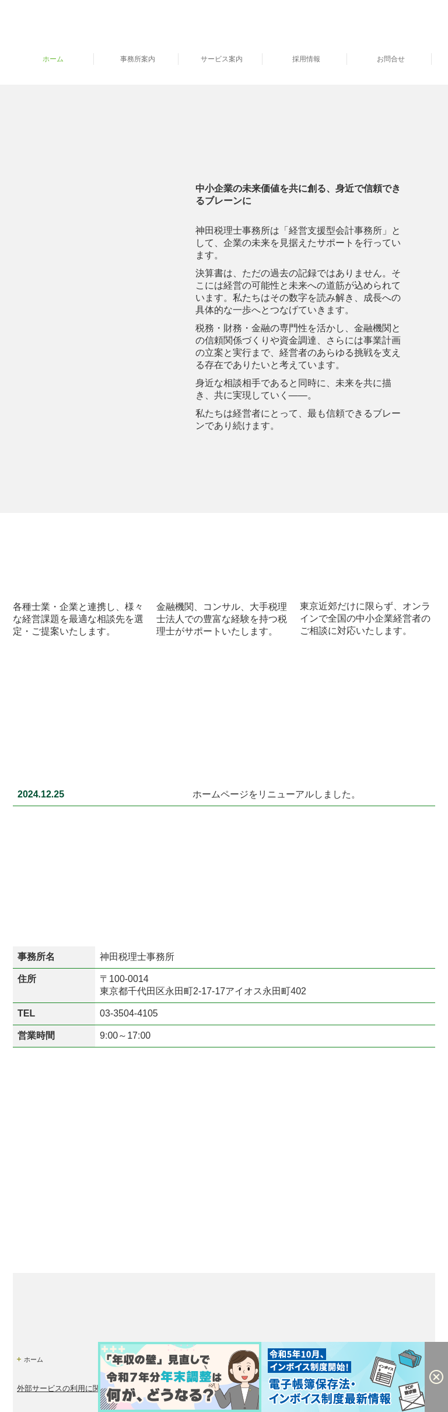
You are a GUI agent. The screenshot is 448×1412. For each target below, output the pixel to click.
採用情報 (306, 59)
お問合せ (391, 59)
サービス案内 (222, 59)
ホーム (53, 59)
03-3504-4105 (129, 1013)
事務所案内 (137, 59)
